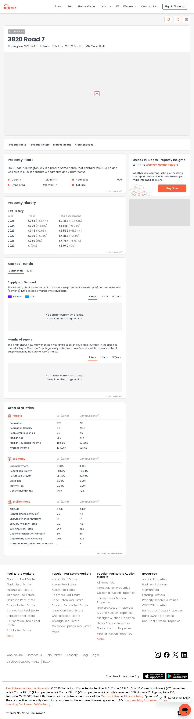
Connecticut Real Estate (23, 610)
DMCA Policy (42, 704)
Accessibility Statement (143, 700)
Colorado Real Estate (21, 605)
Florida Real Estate (19, 630)
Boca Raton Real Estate (67, 600)
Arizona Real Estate (19, 590)
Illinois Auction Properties (113, 623)
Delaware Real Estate (21, 616)
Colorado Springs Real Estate (71, 626)
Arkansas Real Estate (21, 595)
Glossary (72, 655)
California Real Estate (21, 600)
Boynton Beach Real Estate (70, 605)
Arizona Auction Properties (114, 613)
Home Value (86, 6)
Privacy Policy (134, 696)
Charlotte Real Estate (66, 616)
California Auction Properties (116, 593)
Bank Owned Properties (158, 616)
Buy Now (172, 188)
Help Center (54, 655)
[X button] (175, 654)
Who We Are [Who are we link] (15, 655)
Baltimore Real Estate (66, 595)
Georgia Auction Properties (115, 608)
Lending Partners (153, 595)
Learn (104, 6)
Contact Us (149, 6)
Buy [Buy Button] (57, 6)
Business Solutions (154, 584)
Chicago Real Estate (65, 621)
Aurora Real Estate (64, 584)
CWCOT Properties (154, 605)
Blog (85, 655)
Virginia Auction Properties (114, 634)
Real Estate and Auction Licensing (28, 688)
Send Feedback (159, 216)
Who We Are (124, 6)
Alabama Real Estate (21, 579)
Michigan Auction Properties (116, 618)
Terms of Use (110, 696)
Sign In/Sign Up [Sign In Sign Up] (174, 6)
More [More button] (10, 636)
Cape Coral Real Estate (67, 610)
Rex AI (47, 662)
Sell (70, 6)
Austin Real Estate (64, 590)
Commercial (150, 590)
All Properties (105, 582)
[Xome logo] (10, 6)
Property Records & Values (160, 600)
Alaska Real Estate (19, 584)
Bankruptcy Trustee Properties (162, 610)
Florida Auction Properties (114, 628)
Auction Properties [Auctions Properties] (154, 579)
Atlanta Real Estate (64, 579)
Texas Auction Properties (113, 588)
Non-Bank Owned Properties (161, 621)
